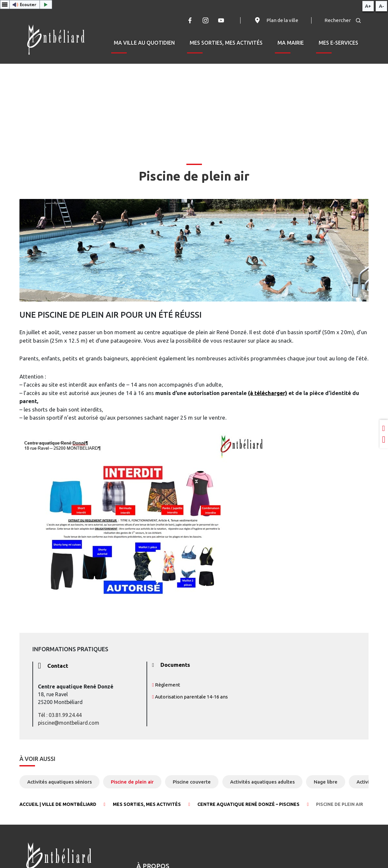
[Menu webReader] (5, 4)
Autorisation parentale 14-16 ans (190, 696)
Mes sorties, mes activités (226, 43)
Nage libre (325, 782)
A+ (368, 6)
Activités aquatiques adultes (262, 782)
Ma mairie (290, 43)
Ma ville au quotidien (144, 43)
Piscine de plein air (132, 782)
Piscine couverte (192, 782)
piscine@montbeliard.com (68, 723)
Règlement (166, 684)
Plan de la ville (275, 20)
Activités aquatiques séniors (59, 782)
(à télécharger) (267, 393)
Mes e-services (338, 43)
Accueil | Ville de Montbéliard (57, 804)
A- (381, 6)
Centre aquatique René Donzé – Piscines (248, 804)
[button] (26, 4)
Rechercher (342, 20)
